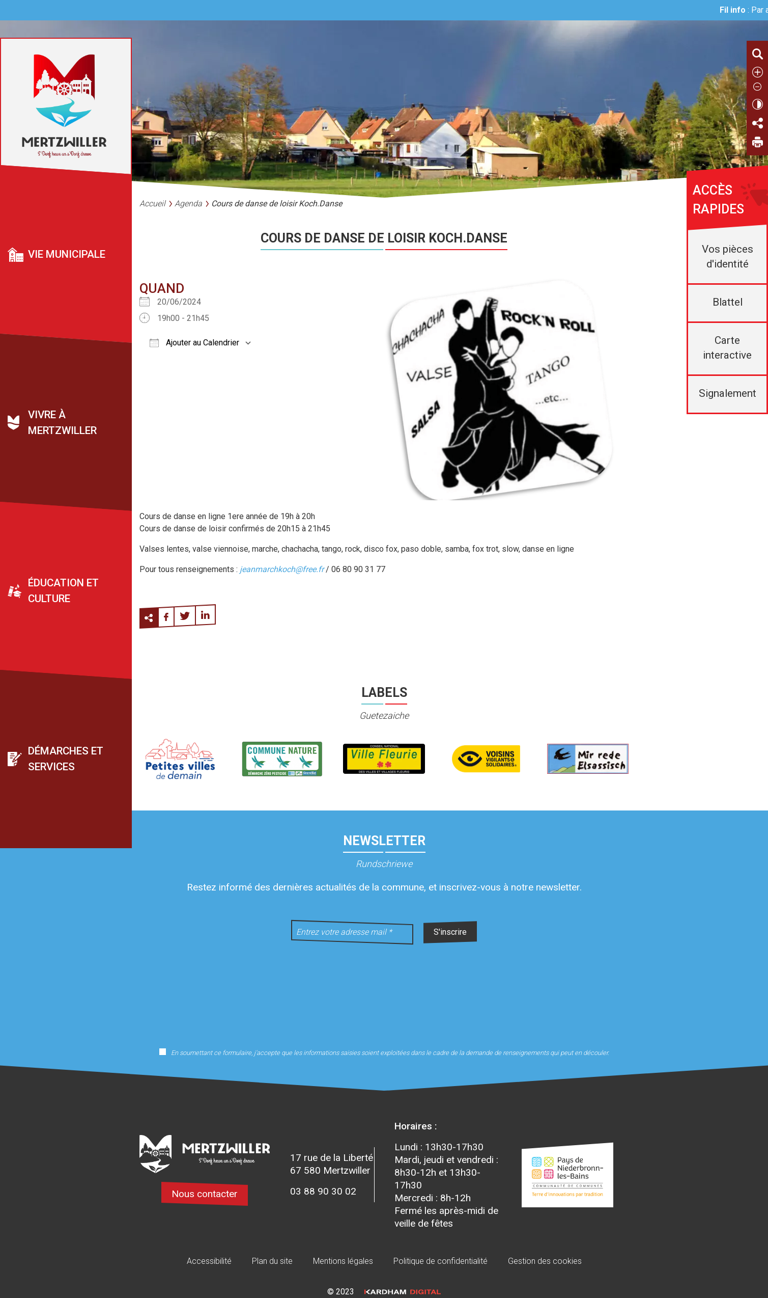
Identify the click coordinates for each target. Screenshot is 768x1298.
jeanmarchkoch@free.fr (282, 569)
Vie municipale (66, 254)
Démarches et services (65, 759)
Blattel (728, 302)
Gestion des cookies (545, 1261)
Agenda (188, 203)
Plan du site (272, 1261)
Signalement (727, 393)
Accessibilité (209, 1261)
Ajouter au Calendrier (194, 342)
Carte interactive (727, 347)
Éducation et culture (63, 591)
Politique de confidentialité (440, 1261)
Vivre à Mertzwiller (62, 423)
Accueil (152, 203)
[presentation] (384, 989)
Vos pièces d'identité (727, 256)
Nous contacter (205, 1194)
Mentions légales (343, 1261)
